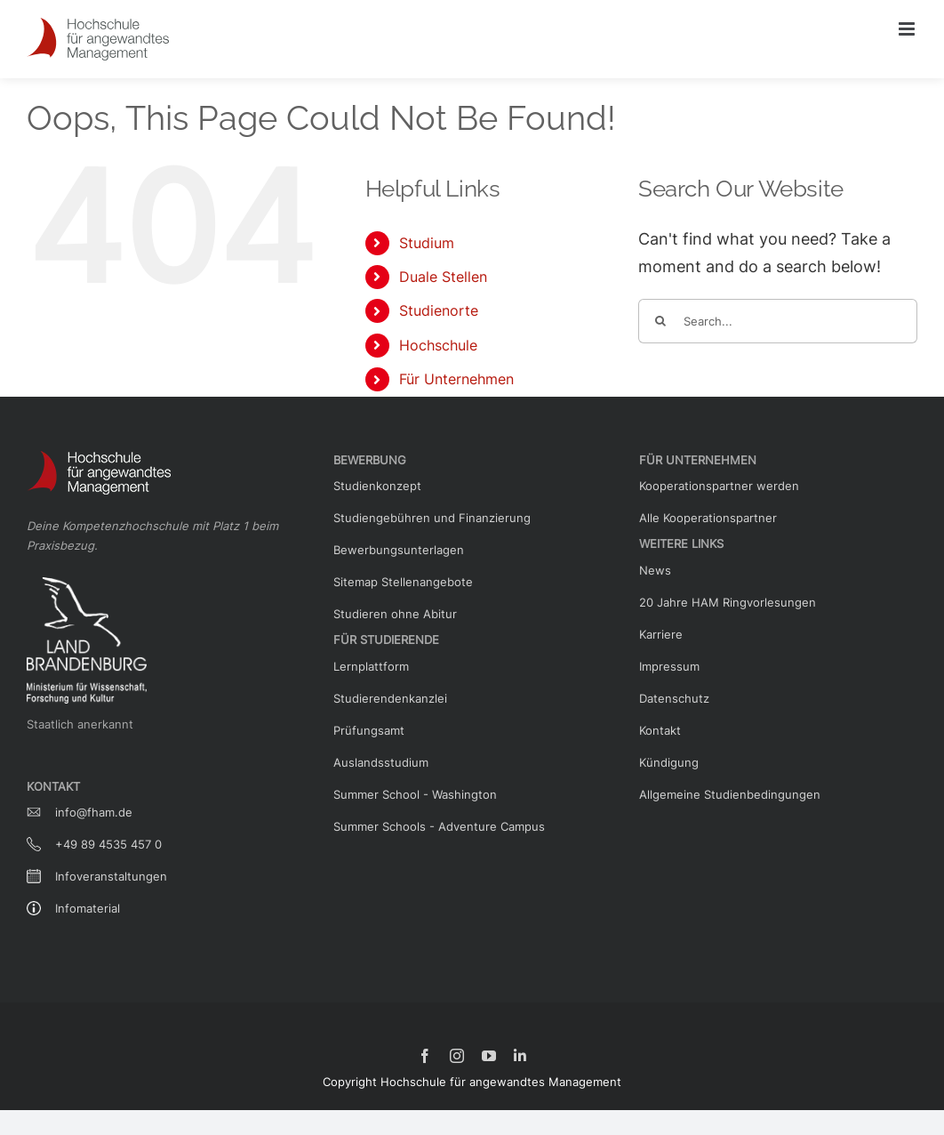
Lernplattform (371, 666)
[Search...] (777, 321)
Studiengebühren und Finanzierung (432, 518)
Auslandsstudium (380, 762)
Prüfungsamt (368, 730)
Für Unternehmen (456, 379)
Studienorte (438, 310)
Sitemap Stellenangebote (403, 582)
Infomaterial (87, 908)
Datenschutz (674, 698)
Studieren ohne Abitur (395, 614)
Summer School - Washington (415, 794)
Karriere (661, 634)
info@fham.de (93, 812)
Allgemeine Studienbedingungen (729, 794)
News (655, 570)
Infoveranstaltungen (111, 876)
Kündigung (669, 762)
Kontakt (660, 730)
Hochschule (438, 345)
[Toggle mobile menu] (908, 29)
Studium (426, 243)
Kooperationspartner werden (719, 486)
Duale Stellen (443, 277)
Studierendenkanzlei (390, 698)
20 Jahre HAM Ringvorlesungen (727, 602)
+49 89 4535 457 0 (108, 844)
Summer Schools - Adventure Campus (439, 826)
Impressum (669, 666)
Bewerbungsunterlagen (398, 550)
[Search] (660, 321)
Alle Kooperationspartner (708, 518)
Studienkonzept (377, 486)
